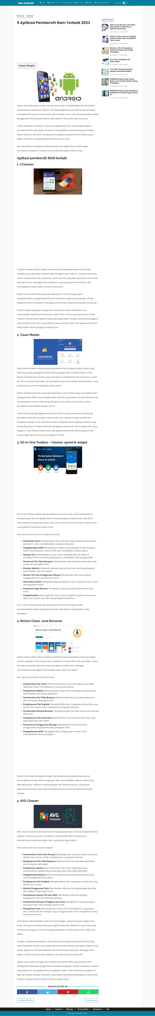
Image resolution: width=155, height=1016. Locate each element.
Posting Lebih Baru (26, 1000)
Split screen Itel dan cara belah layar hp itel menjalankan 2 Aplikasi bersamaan (122, 27)
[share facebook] (27, 991)
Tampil (30, 65)
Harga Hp (52, 3)
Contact (58, 1009)
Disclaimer (97, 1009)
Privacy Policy (83, 1009)
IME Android (83, 1013)
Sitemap (69, 1009)
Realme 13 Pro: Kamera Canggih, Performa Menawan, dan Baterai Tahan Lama (123, 38)
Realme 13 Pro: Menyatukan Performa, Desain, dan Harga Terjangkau (121, 50)
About (48, 1009)
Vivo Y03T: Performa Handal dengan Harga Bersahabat (121, 70)
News (89, 3)
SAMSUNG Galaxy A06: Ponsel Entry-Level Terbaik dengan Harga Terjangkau (124, 81)
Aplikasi (79, 3)
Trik (42, 3)
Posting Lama (91, 1000)
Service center (102, 3)
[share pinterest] (68, 991)
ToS (107, 1009)
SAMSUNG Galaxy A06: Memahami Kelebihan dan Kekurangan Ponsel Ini (124, 93)
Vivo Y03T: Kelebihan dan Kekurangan (120, 60)
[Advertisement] (58, 44)
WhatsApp (67, 3)
